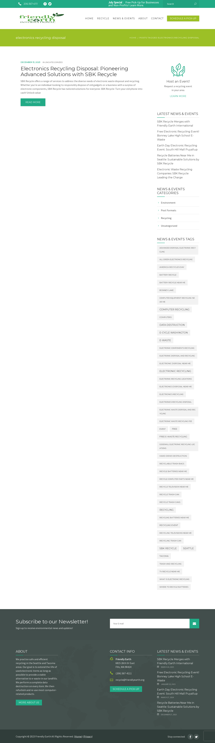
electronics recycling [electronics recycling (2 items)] (171, 394)
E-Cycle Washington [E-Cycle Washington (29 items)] (173, 332)
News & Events (124, 18)
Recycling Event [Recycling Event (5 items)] (168, 525)
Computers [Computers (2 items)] (165, 317)
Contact (157, 18)
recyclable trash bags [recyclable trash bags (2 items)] (171, 464)
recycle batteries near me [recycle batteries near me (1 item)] (173, 471)
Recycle (103, 18)
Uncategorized (54, 62)
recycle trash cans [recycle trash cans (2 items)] (169, 502)
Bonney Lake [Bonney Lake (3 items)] (166, 290)
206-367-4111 (27, 4)
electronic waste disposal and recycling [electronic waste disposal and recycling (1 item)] (177, 412)
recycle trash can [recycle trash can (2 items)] (169, 494)
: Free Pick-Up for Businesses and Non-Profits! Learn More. (133, 3)
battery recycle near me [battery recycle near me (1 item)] (172, 282)
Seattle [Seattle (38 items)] (188, 548)
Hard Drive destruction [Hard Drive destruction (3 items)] (173, 456)
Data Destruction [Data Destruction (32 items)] (172, 324)
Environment (168, 202)
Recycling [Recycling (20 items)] (166, 509)
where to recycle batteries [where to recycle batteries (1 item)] (173, 587)
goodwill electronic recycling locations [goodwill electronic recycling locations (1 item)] (177, 446)
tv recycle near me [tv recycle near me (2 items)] (169, 571)
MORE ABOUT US (29, 702)
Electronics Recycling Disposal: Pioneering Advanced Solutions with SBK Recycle (74, 71)
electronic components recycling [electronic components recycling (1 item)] (176, 348)
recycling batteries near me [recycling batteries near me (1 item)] (174, 517)
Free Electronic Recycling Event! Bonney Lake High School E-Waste (178, 135)
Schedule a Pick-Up (183, 18)
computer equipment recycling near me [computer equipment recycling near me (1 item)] (177, 300)
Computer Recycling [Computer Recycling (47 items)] (174, 309)
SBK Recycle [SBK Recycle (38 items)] (168, 548)
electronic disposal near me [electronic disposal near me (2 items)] (175, 363)
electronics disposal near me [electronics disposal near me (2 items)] (175, 386)
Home (89, 18)
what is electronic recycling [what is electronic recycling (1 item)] (174, 579)
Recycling (166, 218)
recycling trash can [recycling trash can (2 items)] (170, 541)
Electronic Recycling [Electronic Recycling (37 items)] (175, 371)
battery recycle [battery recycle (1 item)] (167, 275)
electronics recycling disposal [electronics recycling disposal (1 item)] (175, 402)
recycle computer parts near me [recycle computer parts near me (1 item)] (176, 479)
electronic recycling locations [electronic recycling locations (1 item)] (175, 379)
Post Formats (168, 210)
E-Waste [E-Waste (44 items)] (165, 340)
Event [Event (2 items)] (162, 429)
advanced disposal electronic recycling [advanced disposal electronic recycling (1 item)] (177, 250)
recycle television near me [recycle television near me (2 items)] (173, 487)
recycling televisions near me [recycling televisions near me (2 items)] (175, 533)
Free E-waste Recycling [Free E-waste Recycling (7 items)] (173, 436)
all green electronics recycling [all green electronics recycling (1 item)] (176, 259)
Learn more (178, 96)
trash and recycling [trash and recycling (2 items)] (170, 564)
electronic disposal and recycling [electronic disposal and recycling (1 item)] (177, 356)
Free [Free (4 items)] (174, 429)
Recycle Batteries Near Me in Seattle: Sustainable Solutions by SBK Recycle (178, 159)
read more (33, 102)
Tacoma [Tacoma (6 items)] (163, 556)
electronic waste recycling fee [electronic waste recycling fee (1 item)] (175, 421)
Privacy (88, 736)
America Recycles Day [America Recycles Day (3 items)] (171, 267)
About (143, 18)
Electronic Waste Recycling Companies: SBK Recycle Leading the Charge (174, 173)
